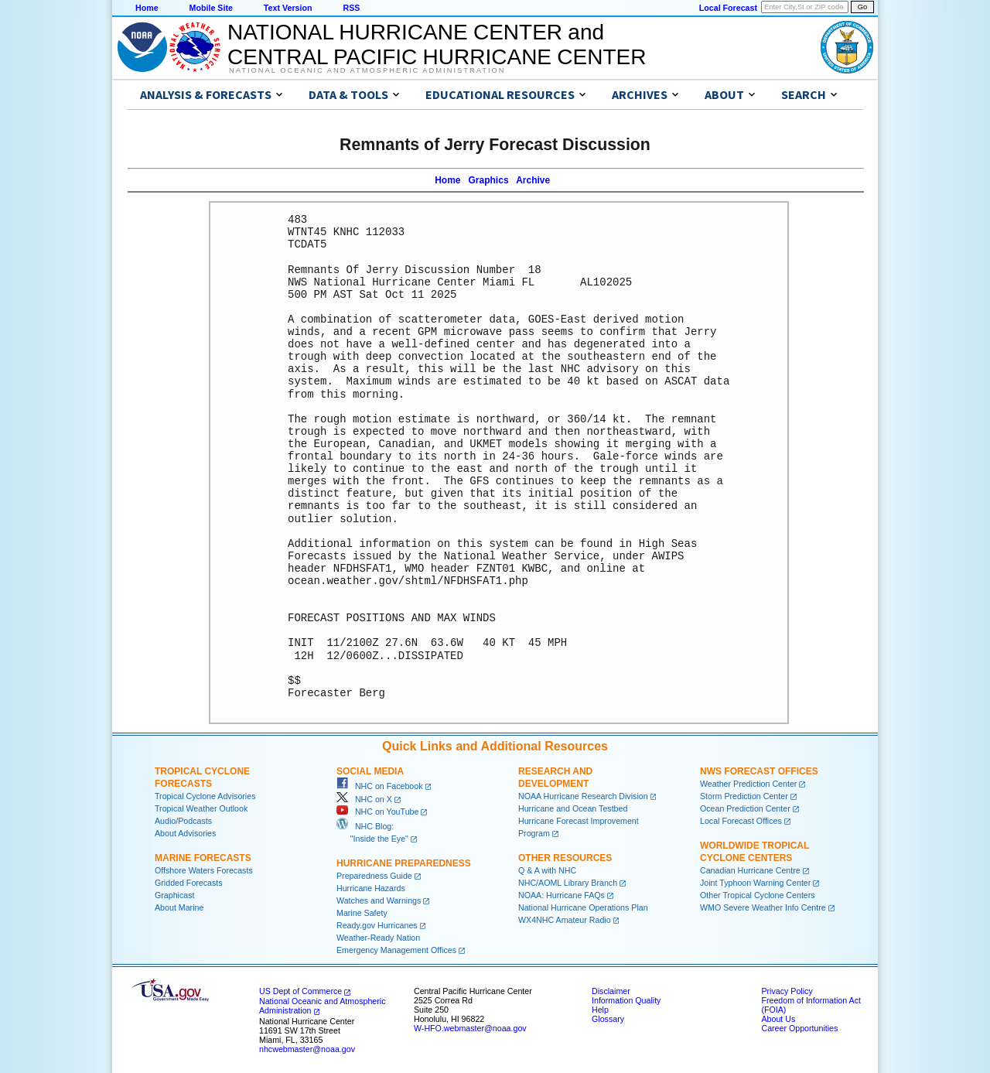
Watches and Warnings (378, 900)
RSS (351, 7)
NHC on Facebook (379, 786)
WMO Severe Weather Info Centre (763, 907)
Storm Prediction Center (744, 796)
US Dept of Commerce (300, 991)
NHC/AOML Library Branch (567, 882)
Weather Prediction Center (748, 783)
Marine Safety (361, 913)
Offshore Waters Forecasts (204, 870)
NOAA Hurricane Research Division (583, 796)
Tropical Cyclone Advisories (205, 796)
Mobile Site (211, 7)
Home (147, 7)
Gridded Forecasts (189, 882)
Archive (533, 180)
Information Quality (626, 1000)
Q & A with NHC (547, 870)
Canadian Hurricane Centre (750, 870)
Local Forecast (728, 7)
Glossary (608, 1018)
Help (600, 1009)
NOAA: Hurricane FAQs (561, 895)
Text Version (288, 7)
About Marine (179, 907)
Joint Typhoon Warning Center (755, 882)
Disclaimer (611, 991)
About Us (778, 1018)
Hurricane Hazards (370, 888)
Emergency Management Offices (396, 950)
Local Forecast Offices (741, 820)
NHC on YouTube (377, 811)
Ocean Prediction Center (745, 808)
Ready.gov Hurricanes (377, 925)
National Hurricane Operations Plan (583, 907)
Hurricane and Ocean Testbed (572, 808)
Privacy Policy (786, 991)
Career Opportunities (799, 1028)
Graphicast (175, 895)
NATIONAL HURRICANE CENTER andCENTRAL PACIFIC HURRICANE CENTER (436, 44)
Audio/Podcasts (183, 820)
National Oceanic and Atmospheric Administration (367, 70)
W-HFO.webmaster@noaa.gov (470, 1028)
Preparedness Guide (374, 875)
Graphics (489, 180)
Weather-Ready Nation (378, 937)
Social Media (370, 771)
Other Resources (565, 858)
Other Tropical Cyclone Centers (757, 895)
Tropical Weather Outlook (201, 808)
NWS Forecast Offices (759, 771)
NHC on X (364, 799)
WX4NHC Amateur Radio (564, 919)
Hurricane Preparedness (403, 863)
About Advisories (185, 833)
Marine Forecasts (203, 858)
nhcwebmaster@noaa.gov (307, 1049)
